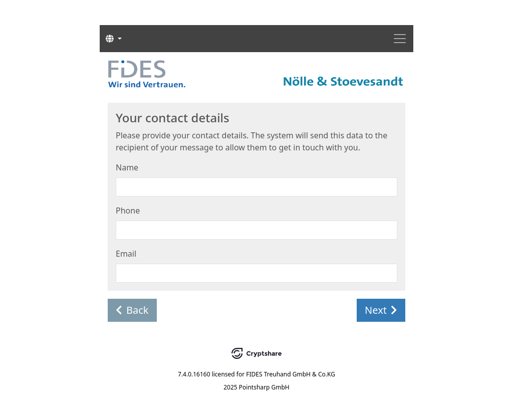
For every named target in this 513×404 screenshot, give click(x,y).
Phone (128, 210)
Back (132, 310)
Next (381, 310)
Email (126, 253)
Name (127, 167)
